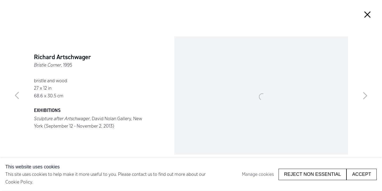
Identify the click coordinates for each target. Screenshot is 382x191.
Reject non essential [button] (312, 174)
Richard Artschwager (62, 57)
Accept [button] (361, 174)
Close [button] (367, 15)
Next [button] (365, 95)
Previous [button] (17, 95)
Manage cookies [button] (258, 174)
